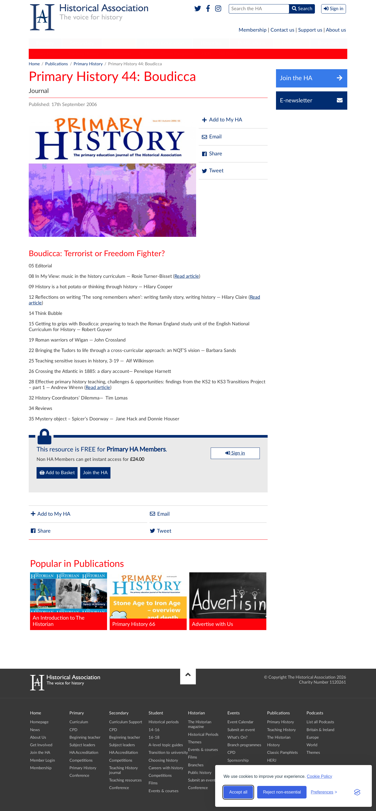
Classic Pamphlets (177, 54)
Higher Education (164, 43)
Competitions (81, 760)
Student (119, 43)
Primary (45, 43)
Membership (253, 30)
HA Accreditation (83, 753)
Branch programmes (244, 745)
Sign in (235, 453)
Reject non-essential (282, 792)
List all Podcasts (320, 722)
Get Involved (41, 745)
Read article (186, 276)
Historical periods (164, 722)
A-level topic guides (166, 745)
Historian (211, 43)
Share (211, 154)
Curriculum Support (125, 722)
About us (336, 30)
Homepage (39, 722)
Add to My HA (221, 120)
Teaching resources (125, 780)
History (146, 54)
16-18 (154, 737)
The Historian (119, 54)
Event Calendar (240, 722)
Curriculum (78, 722)
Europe (313, 737)
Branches (328, 43)
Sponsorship (238, 760)
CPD (73, 730)
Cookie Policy (319, 776)
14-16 (154, 730)
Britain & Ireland (320, 730)
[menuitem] (45, 43)
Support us (310, 30)
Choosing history (163, 760)
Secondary (82, 43)
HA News (228, 54)
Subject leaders (82, 745)
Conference (79, 776)
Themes (195, 742)
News (35, 730)
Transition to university (168, 753)
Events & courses (164, 791)
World (312, 745)
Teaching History (83, 54)
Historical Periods (203, 735)
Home (34, 64)
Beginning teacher (84, 737)
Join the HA (95, 473)
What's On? (237, 737)
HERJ (207, 54)
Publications (252, 43)
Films (153, 783)
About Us (38, 737)
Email (211, 137)
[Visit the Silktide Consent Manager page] (357, 792)
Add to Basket (57, 472)
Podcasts (292, 43)
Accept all (238, 792)
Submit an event (201, 780)
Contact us (282, 30)
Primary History (45, 54)
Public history (200, 773)
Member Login (42, 760)
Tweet (212, 171)
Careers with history (166, 768)
